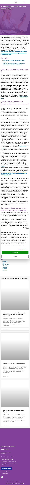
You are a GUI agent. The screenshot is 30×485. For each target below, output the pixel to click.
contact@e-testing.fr (5, 449)
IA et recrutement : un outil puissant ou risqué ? (13, 411)
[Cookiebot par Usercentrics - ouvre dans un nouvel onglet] (23, 228)
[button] (16, 2)
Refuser (15, 256)
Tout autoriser (15, 252)
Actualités (4, 12)
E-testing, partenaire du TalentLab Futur (14, 363)
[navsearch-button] (24, 2)
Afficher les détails (22, 248)
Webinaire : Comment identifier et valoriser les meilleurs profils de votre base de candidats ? (15, 314)
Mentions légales (9, 483)
